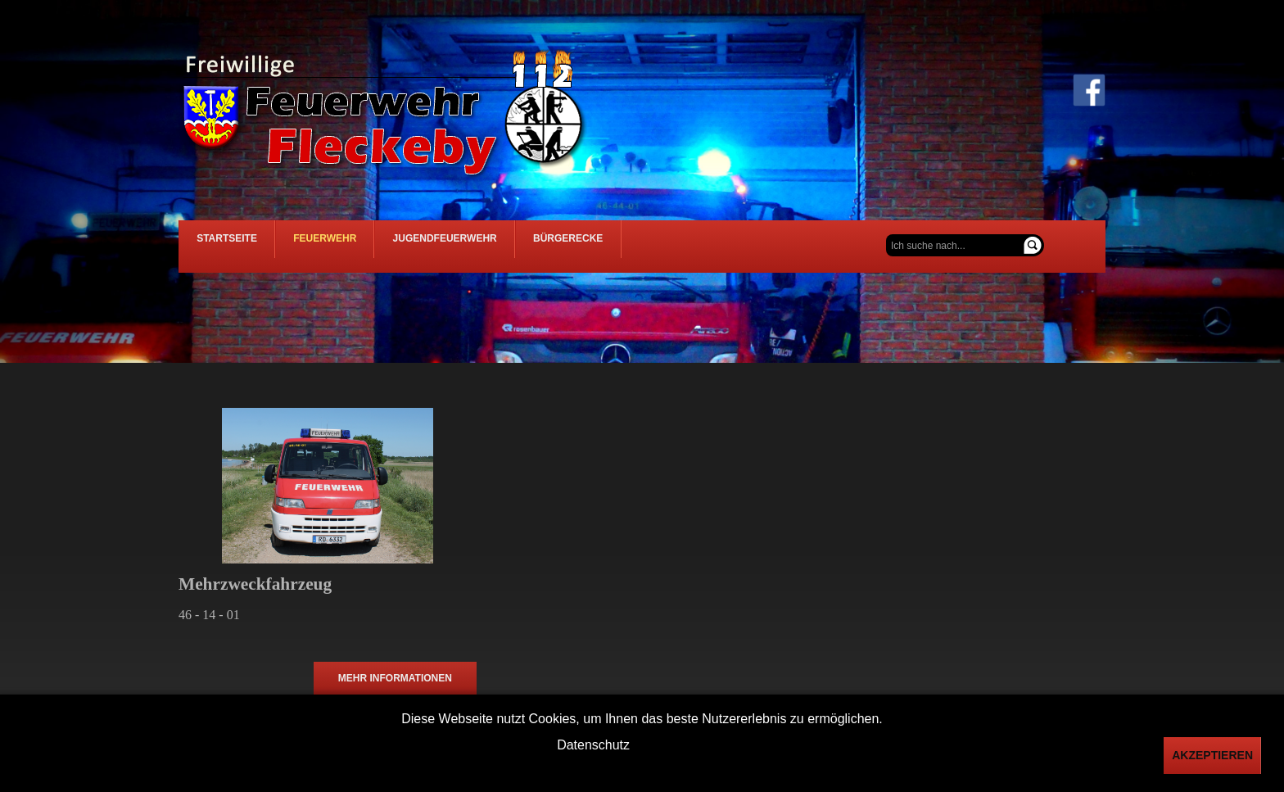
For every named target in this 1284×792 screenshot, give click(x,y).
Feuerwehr (395, 246)
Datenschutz (593, 745)
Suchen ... (886, 234)
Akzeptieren (1212, 755)
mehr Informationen (395, 680)
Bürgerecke (733, 246)
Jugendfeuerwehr (563, 246)
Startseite (250, 246)
